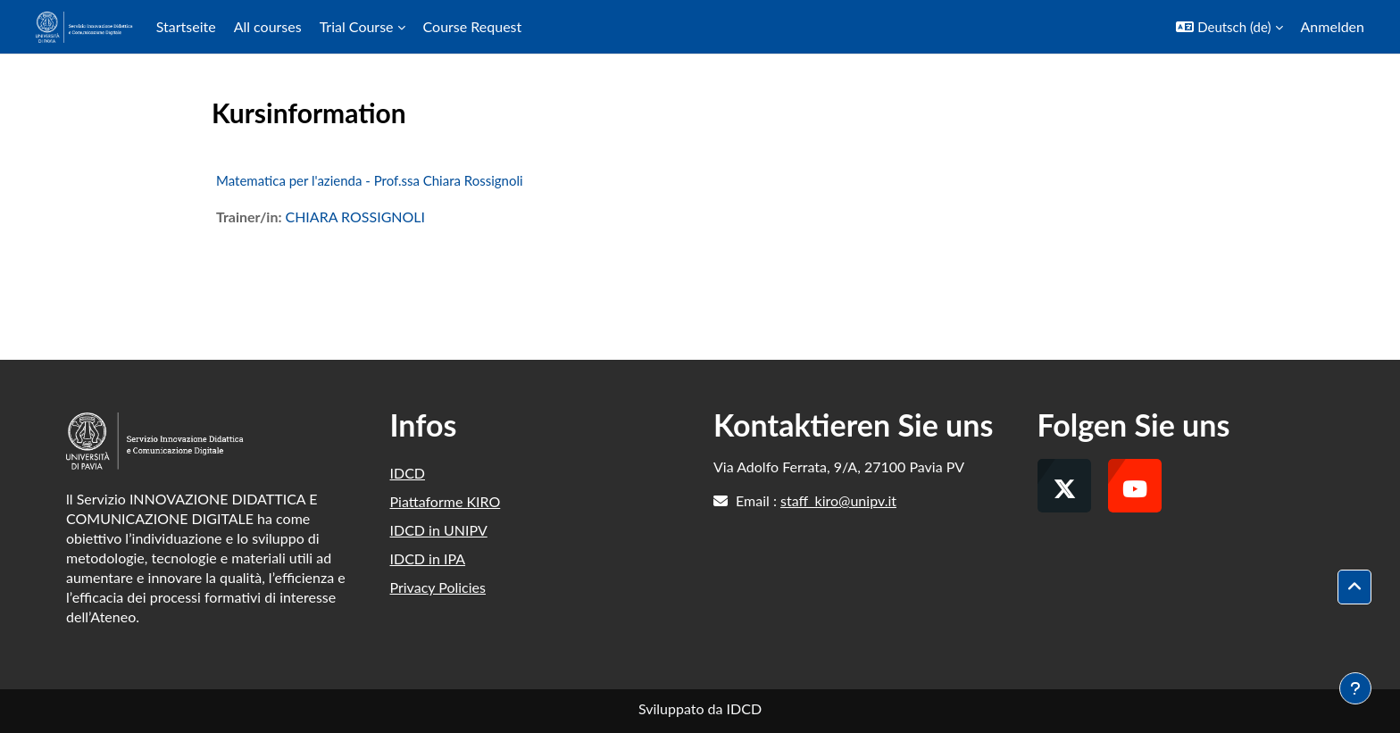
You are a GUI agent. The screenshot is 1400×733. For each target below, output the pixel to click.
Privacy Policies (438, 587)
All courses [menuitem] (268, 26)
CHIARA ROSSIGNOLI (355, 216)
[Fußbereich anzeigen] (1355, 688)
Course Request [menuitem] (472, 26)
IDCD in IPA (428, 558)
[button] (1229, 27)
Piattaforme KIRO (445, 501)
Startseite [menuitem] (186, 26)
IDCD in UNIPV (439, 529)
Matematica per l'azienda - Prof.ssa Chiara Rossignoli (369, 180)
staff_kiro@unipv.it (838, 500)
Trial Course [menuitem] (357, 26)
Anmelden (1332, 26)
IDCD (408, 472)
